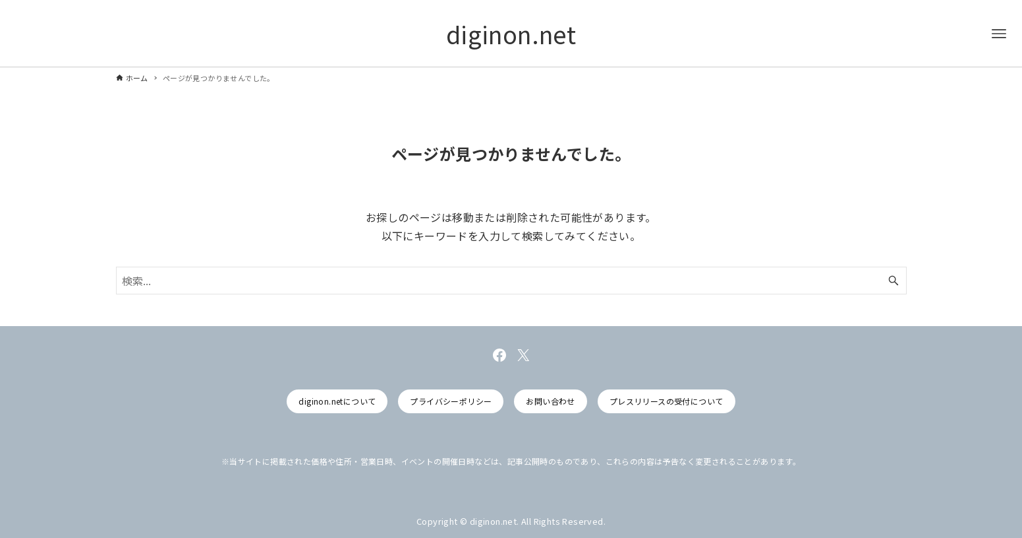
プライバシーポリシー (451, 401)
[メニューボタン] (999, 33)
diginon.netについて (337, 401)
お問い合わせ (550, 401)
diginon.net (511, 34)
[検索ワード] (511, 280)
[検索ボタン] (893, 280)
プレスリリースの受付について (667, 401)
